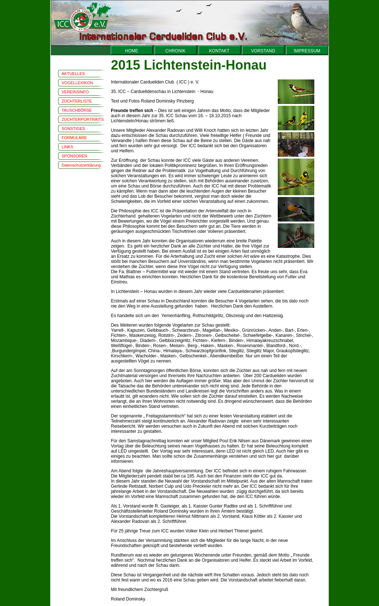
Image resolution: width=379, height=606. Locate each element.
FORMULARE (74, 137)
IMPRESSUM (307, 50)
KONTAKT (219, 50)
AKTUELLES (73, 73)
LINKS (67, 147)
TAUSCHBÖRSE (77, 110)
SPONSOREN (74, 156)
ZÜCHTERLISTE (77, 101)
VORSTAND (263, 50)
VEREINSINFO (75, 92)
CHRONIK (175, 50)
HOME (131, 50)
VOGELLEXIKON (77, 83)
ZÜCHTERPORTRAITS (83, 119)
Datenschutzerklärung (81, 165)
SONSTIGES (73, 128)
